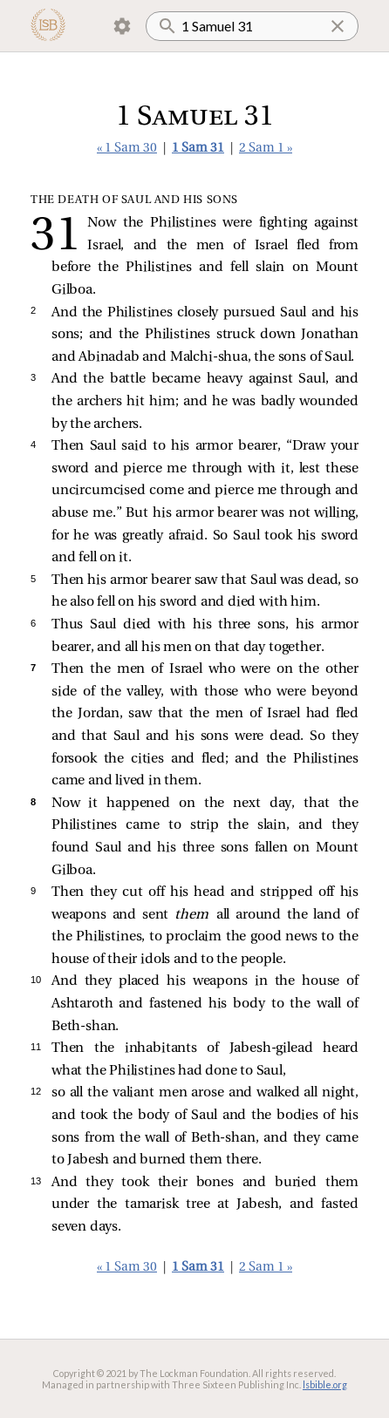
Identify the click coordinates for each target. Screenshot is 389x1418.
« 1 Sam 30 (127, 148)
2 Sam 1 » (265, 148)
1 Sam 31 (198, 148)
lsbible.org (325, 1384)
